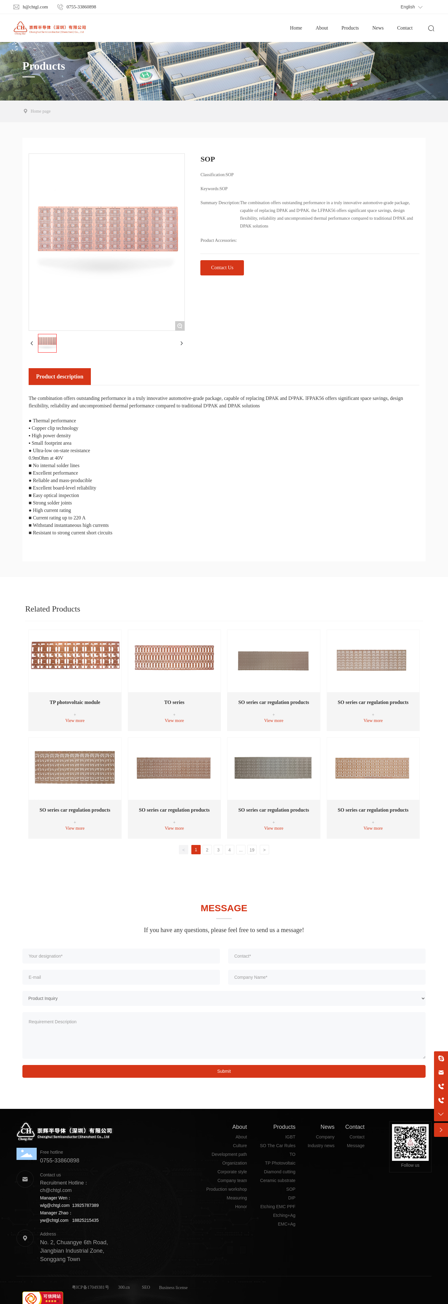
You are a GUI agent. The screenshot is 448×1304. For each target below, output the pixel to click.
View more (75, 720)
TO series (174, 702)
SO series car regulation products (273, 702)
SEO (146, 1287)
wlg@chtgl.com (55, 1205)
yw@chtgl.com (54, 1220)
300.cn (124, 1287)
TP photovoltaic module (74, 702)
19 (252, 849)
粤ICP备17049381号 (90, 1287)
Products (43, 65)
